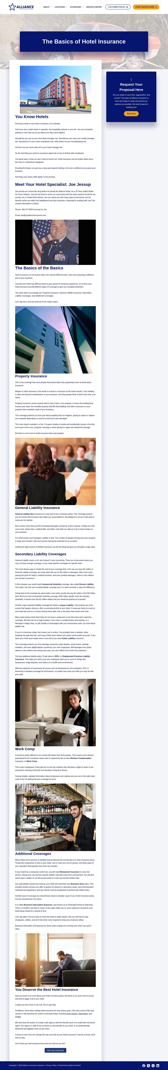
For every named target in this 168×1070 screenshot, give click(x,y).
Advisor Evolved (74, 1065)
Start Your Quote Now (55, 1050)
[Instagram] (153, 1065)
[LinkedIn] (157, 1065)
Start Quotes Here (146, 7)
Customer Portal (118, 7)
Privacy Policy (51, 1065)
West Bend (83, 1014)
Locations (61, 7)
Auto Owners (72, 1014)
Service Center (94, 7)
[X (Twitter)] (148, 1065)
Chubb (18, 1017)
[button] (131, 113)
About (48, 7)
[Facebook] (143, 1065)
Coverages (77, 7)
